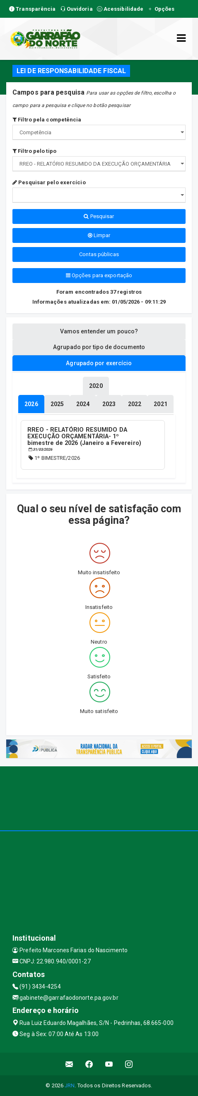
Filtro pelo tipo (34, 151)
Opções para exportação (99, 275)
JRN (70, 1085)
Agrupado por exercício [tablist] (99, 363)
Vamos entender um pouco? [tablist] (99, 331)
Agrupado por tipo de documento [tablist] (99, 347)
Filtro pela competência (47, 119)
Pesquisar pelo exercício (49, 182)
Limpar (99, 235)
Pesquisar (99, 216)
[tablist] (31, 404)
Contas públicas (99, 254)
